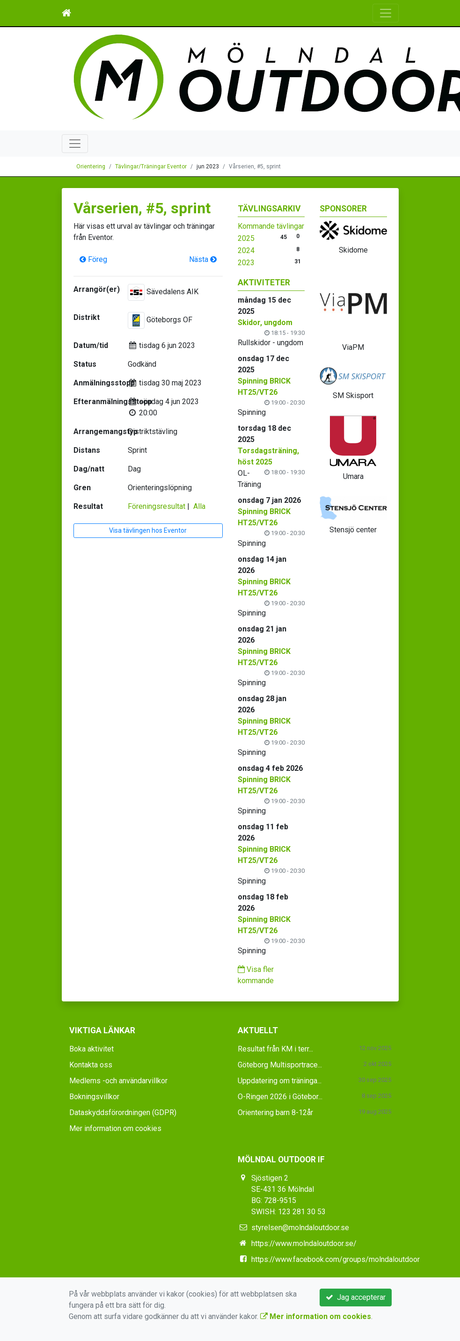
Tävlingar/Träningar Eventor (151, 166)
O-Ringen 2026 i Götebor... (280, 1096)
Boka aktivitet (91, 1048)
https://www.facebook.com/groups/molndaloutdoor (335, 1259)
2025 (246, 238)
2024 (246, 250)
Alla (199, 506)
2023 (246, 262)
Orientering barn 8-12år (275, 1112)
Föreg (93, 259)
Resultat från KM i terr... (275, 1048)
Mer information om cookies (115, 1128)
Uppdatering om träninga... (279, 1080)
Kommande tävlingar (271, 226)
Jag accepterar (356, 1297)
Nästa (203, 259)
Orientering (90, 166)
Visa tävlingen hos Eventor (148, 530)
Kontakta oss (90, 1064)
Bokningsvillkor (94, 1096)
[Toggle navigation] (385, 13)
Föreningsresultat (156, 506)
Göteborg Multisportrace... (280, 1064)
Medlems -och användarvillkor (118, 1080)
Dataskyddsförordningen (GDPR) (122, 1112)
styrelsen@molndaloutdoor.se (300, 1227)
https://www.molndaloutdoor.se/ (304, 1243)
